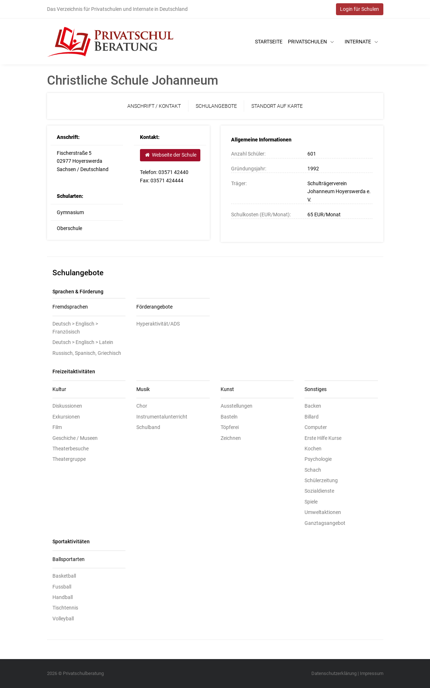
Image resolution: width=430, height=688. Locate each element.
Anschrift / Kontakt (154, 106)
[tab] (89, 307)
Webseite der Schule (170, 155)
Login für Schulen (359, 9)
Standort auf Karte (277, 106)
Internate (361, 41)
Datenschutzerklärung (334, 673)
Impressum (371, 673)
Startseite (268, 41)
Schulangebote (216, 106)
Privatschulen (311, 41)
